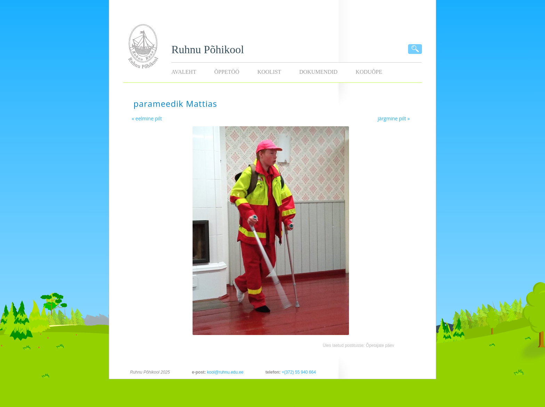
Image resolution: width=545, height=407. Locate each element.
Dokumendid (318, 72)
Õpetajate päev (380, 345)
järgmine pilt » (394, 118)
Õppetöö (226, 72)
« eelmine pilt (147, 118)
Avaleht (183, 72)
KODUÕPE (369, 72)
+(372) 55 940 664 (299, 372)
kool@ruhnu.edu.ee (225, 372)
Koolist (269, 72)
